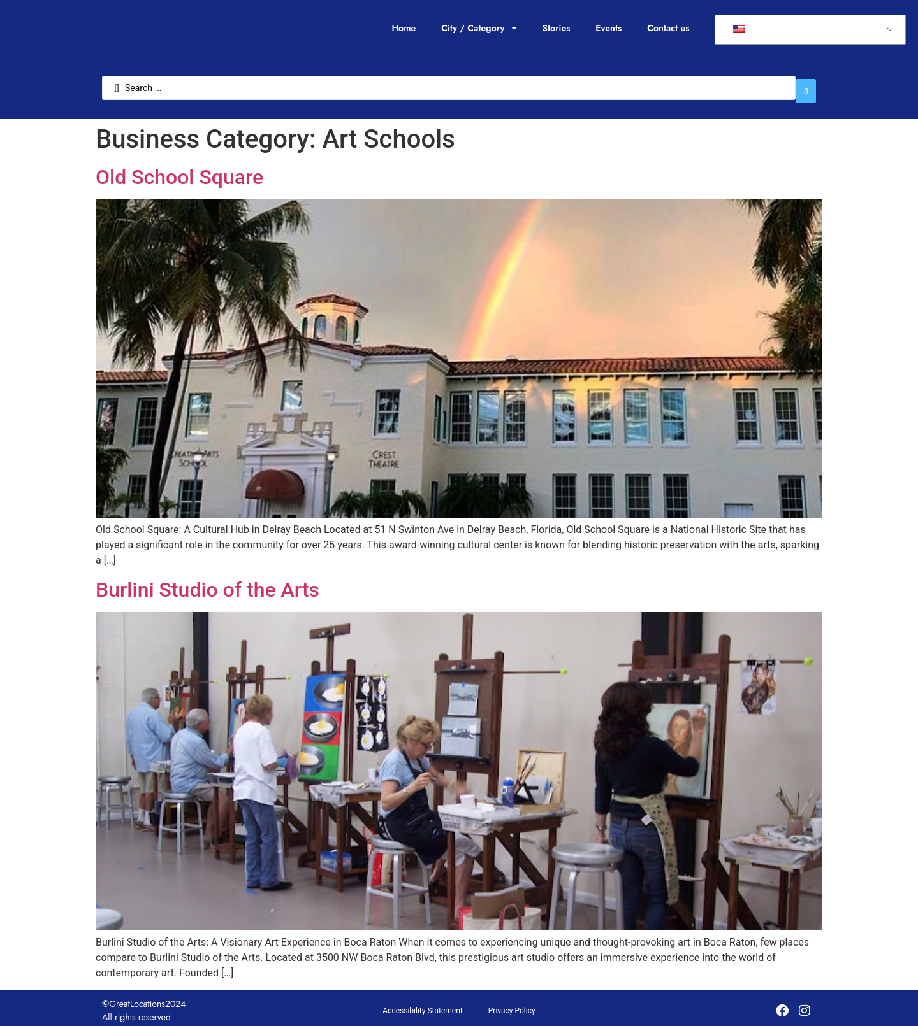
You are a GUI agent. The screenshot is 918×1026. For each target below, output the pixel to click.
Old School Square (179, 171)
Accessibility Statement (422, 1005)
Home (403, 28)
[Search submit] (806, 85)
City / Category (478, 28)
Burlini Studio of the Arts (207, 583)
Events (608, 28)
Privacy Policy (512, 1005)
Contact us (668, 28)
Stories (557, 28)
